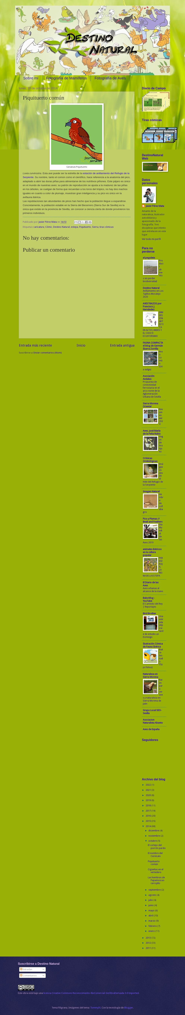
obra (25, 993)
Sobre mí (30, 78)
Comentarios (28, 975)
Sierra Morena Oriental (150, 405)
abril (151, 915)
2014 (148, 826)
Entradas (26, 969)
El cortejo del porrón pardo (157, 846)
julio (150, 900)
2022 (148, 784)
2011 (148, 948)
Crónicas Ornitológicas (150, 460)
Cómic (48, 226)
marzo (152, 920)
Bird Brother (149, 613)
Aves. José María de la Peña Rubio (152, 432)
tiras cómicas (107, 226)
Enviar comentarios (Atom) (48, 352)
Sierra (95, 226)
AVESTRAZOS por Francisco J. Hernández (152, 306)
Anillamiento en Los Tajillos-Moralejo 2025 (153, 294)
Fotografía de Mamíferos (66, 78)
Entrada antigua (122, 345)
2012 (148, 942)
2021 (148, 790)
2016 (148, 815)
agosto (152, 895)
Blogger (128, 1007)
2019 (148, 800)
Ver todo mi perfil (151, 239)
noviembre (154, 835)
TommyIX (95, 1007)
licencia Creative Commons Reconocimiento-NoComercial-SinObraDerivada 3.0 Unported (91, 993)
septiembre (154, 889)
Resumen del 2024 (161, 417)
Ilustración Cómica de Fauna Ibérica (153, 645)
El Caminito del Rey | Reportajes (153, 605)
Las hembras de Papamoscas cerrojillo (156, 880)
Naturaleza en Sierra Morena (150, 675)
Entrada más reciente (35, 345)
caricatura (39, 226)
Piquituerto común (154, 863)
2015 (148, 821)
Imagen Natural (151, 491)
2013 (148, 937)
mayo (151, 910)
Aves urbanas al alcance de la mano (153, 590)
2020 (148, 795)
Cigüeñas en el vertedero (155, 871)
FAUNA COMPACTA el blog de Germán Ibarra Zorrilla (153, 345)
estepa (74, 226)
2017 (148, 810)
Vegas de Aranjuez (161, 444)
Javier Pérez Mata (155, 206)
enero (151, 931)
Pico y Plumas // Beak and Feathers (152, 520)
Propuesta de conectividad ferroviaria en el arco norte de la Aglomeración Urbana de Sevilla (152, 389)
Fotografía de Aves (110, 78)
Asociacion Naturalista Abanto (153, 721)
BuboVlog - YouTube (149, 599)
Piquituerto (85, 226)
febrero (152, 926)
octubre (152, 840)
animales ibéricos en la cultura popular (152, 552)
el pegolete (149, 257)
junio (151, 905)
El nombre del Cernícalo (155, 854)
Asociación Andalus (148, 377)
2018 (148, 805)
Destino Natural (61, 226)
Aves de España (151, 729)
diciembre (154, 830)
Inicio (81, 345)
